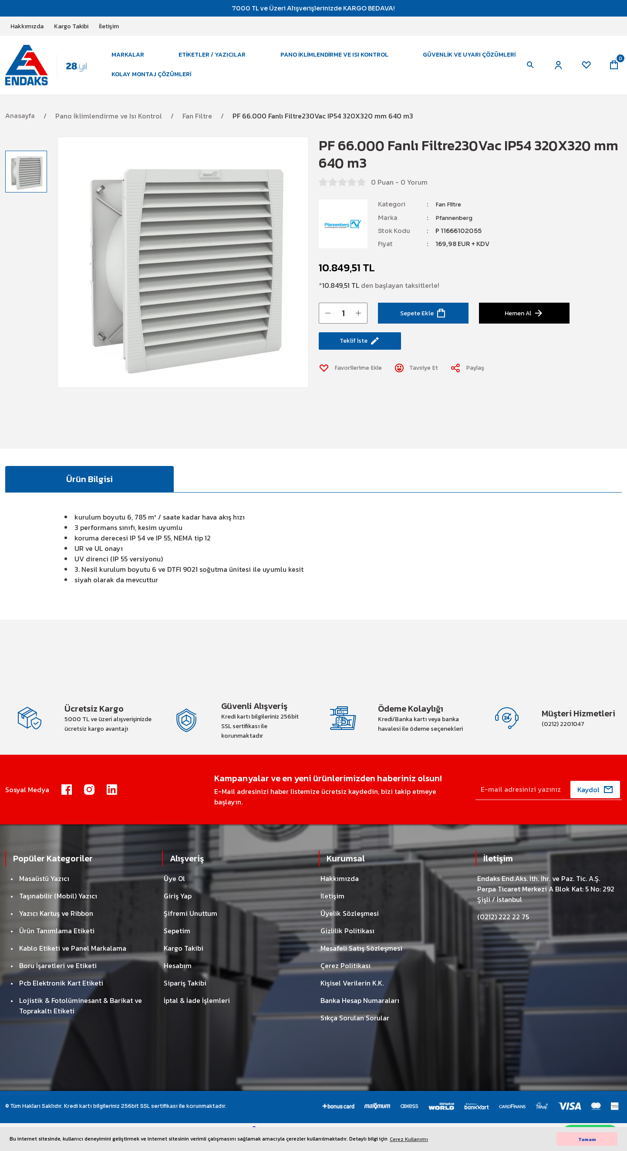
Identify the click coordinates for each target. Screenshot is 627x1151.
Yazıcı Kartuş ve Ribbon (56, 927)
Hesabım (178, 980)
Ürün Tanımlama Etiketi (56, 945)
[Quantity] (343, 322)
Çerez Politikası (345, 980)
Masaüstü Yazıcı (44, 893)
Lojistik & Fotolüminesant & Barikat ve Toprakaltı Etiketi (80, 1019)
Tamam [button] (587, 1139)
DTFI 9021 (182, 581)
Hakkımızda (339, 893)
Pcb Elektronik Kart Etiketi (61, 997)
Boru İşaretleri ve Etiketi (58, 980)
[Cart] (613, 69)
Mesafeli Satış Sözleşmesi (361, 962)
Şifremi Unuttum (190, 927)
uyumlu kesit (283, 581)
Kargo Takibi (183, 962)
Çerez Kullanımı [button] (409, 1139)
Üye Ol (174, 893)
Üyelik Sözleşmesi (349, 927)
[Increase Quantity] (358, 322)
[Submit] (595, 804)
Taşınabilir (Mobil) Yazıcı (58, 910)
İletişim (332, 910)
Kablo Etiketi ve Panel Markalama (72, 962)
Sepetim (177, 945)
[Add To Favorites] (354, 380)
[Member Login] (554, 69)
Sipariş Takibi (185, 997)
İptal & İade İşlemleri (197, 1014)
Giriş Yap (178, 910)
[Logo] (52, 69)
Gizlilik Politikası (347, 945)
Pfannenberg (455, 226)
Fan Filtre (449, 213)
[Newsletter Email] (548, 803)
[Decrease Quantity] (328, 322)
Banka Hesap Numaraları (359, 1014)
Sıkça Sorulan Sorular (354, 1032)
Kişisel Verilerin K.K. (352, 997)
